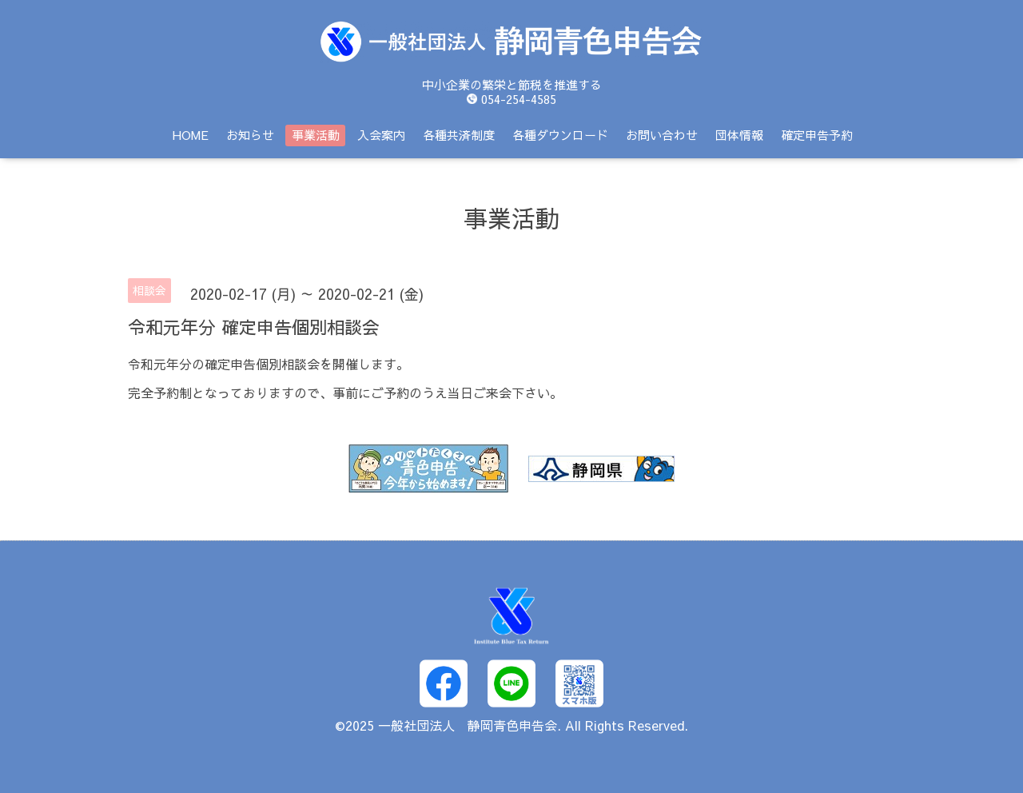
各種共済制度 (459, 134)
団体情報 (739, 134)
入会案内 (381, 134)
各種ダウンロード (560, 134)
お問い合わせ (662, 134)
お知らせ (250, 134)
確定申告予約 (817, 134)
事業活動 (316, 134)
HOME (191, 134)
